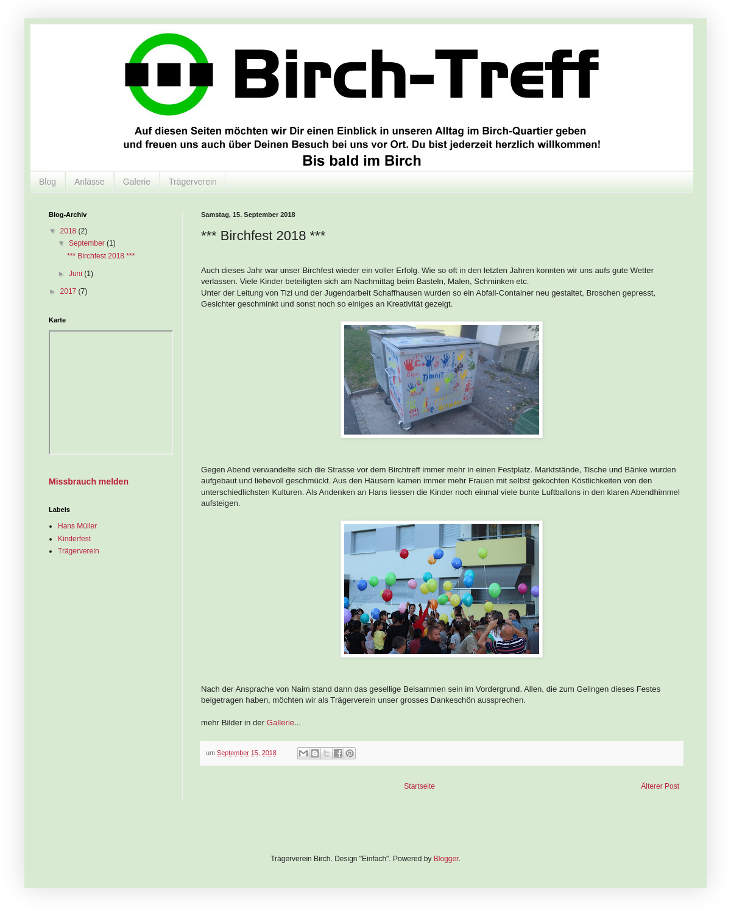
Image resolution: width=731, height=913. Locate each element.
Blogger (446, 858)
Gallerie (280, 722)
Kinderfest (74, 539)
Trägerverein (193, 182)
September (88, 243)
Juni (76, 273)
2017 (69, 291)
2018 (69, 231)
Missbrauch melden (89, 481)
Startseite (419, 786)
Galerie (136, 182)
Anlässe (89, 182)
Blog (47, 182)
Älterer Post (660, 786)
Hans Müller (77, 526)
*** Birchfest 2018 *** (101, 256)
